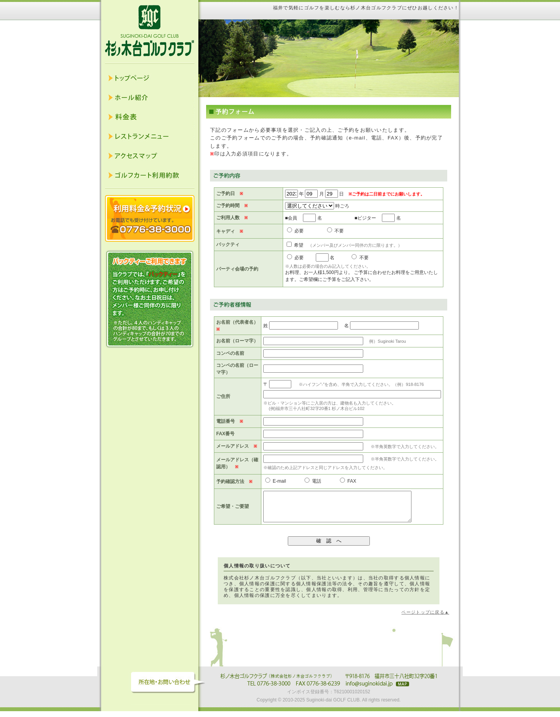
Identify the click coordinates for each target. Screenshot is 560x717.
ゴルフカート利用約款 (149, 175)
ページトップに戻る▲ (425, 618)
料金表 (149, 117)
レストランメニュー (149, 136)
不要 (335, 231)
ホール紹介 (149, 97)
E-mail (275, 481)
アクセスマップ (149, 156)
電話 (312, 481)
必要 (295, 231)
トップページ (149, 78)
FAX (348, 481)
